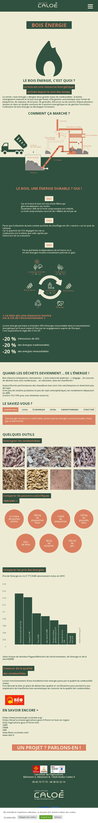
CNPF (5, 725)
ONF (5, 730)
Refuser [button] (58, 817)
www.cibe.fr (8, 735)
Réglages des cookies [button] (27, 817)
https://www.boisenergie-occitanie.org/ (22, 717)
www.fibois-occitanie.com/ (16, 732)
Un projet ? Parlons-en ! (49, 747)
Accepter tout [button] (46, 817)
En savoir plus (10, 817)
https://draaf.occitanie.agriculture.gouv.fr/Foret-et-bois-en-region (36, 720)
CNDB (5, 727)
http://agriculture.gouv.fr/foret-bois (21, 722)
